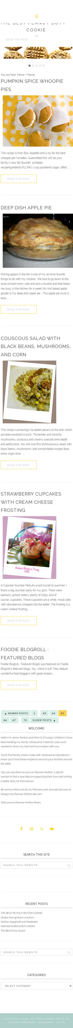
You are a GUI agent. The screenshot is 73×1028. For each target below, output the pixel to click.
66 (5, 720)
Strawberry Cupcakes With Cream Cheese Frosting (31, 502)
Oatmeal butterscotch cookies (18, 926)
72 (25, 720)
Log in (60, 1022)
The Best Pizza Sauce (13, 930)
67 (14, 720)
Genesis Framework (21, 1022)
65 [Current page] (62, 713)
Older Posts (44, 720)
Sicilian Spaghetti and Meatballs (19, 921)
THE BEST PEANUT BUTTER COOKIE (21, 912)
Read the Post (18, 179)
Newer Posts (16, 713)
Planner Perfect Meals (47, 1019)
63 (44, 713)
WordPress (45, 1022)
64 (53, 713)
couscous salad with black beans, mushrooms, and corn (36, 346)
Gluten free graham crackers (17, 917)
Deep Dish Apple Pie (26, 208)
